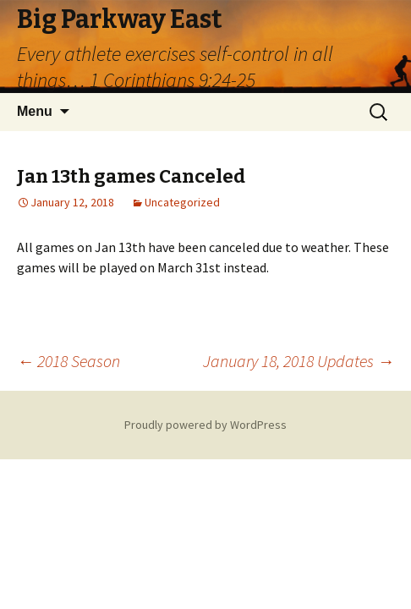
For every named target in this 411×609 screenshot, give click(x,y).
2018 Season (68, 360)
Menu (34, 111)
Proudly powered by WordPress (205, 424)
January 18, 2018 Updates (298, 360)
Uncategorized (182, 202)
